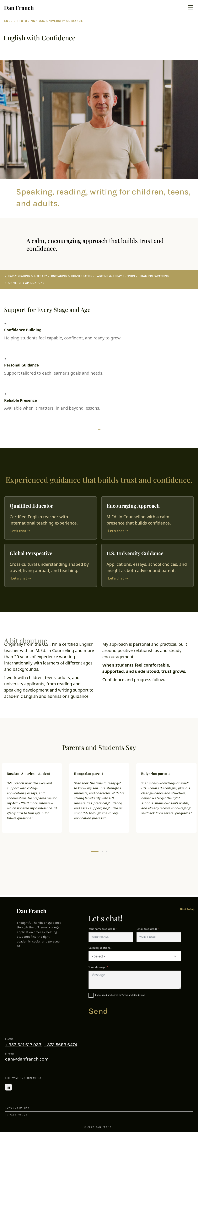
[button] (94, 851)
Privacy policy (16, 1114)
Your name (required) (102, 928)
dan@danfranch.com (27, 1059)
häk (27, 1108)
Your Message (97, 967)
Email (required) (147, 928)
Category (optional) (100, 947)
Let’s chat (18, 530)
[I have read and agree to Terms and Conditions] (135, 995)
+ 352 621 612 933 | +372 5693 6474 (41, 1044)
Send (98, 1011)
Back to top (187, 909)
